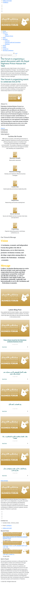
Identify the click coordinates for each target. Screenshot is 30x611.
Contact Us (5, 49)
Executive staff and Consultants (13, 42)
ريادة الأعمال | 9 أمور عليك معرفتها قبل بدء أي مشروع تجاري (15, 469)
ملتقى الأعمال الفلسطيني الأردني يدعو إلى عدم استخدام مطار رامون (15, 373)
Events (4, 47)
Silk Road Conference (8, 50)
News (4, 37)
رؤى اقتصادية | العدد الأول (15, 404)
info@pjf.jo (5, 2)
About (6, 34)
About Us (5, 33)
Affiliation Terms (9, 36)
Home (4, 31)
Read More (4, 347)
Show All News (4, 480)
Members (5, 39)
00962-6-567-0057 (7, 1)
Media (4, 45)
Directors (7, 41)
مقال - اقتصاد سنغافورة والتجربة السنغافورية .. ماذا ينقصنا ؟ (15, 437)
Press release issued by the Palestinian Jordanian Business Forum (15, 340)
